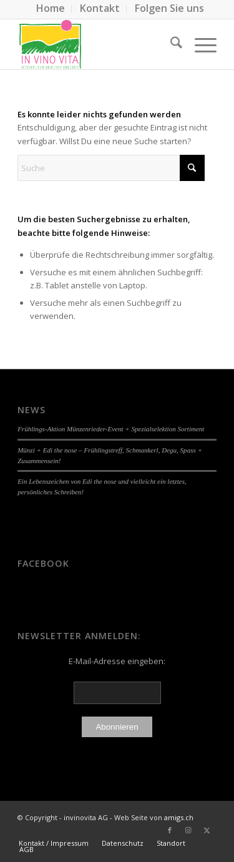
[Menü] (199, 44)
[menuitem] (51, 8)
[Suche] (170, 44)
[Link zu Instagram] (188, 830)
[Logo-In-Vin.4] (97, 44)
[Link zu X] (207, 830)
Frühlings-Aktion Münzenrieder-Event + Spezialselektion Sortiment (110, 429)
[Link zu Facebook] (169, 830)
